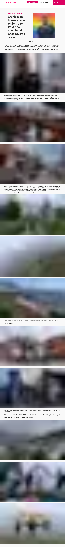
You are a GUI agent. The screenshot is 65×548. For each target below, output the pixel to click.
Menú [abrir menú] (55, 2)
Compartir (32, 34)
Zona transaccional (35, 2)
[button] (11, 2)
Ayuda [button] (43, 2)
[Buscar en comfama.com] (49, 2)
